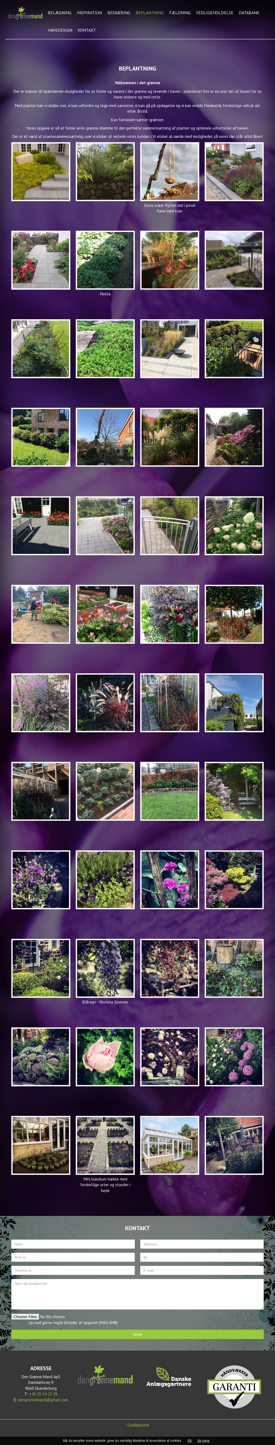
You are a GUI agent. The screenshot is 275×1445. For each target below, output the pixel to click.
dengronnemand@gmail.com (43, 1399)
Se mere (203, 1441)
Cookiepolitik (138, 1425)
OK (189, 1441)
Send (137, 1334)
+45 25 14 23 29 (43, 1393)
